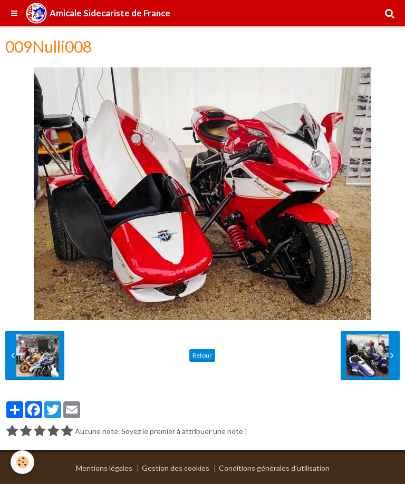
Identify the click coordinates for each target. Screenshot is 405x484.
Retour (202, 355)
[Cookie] (22, 462)
